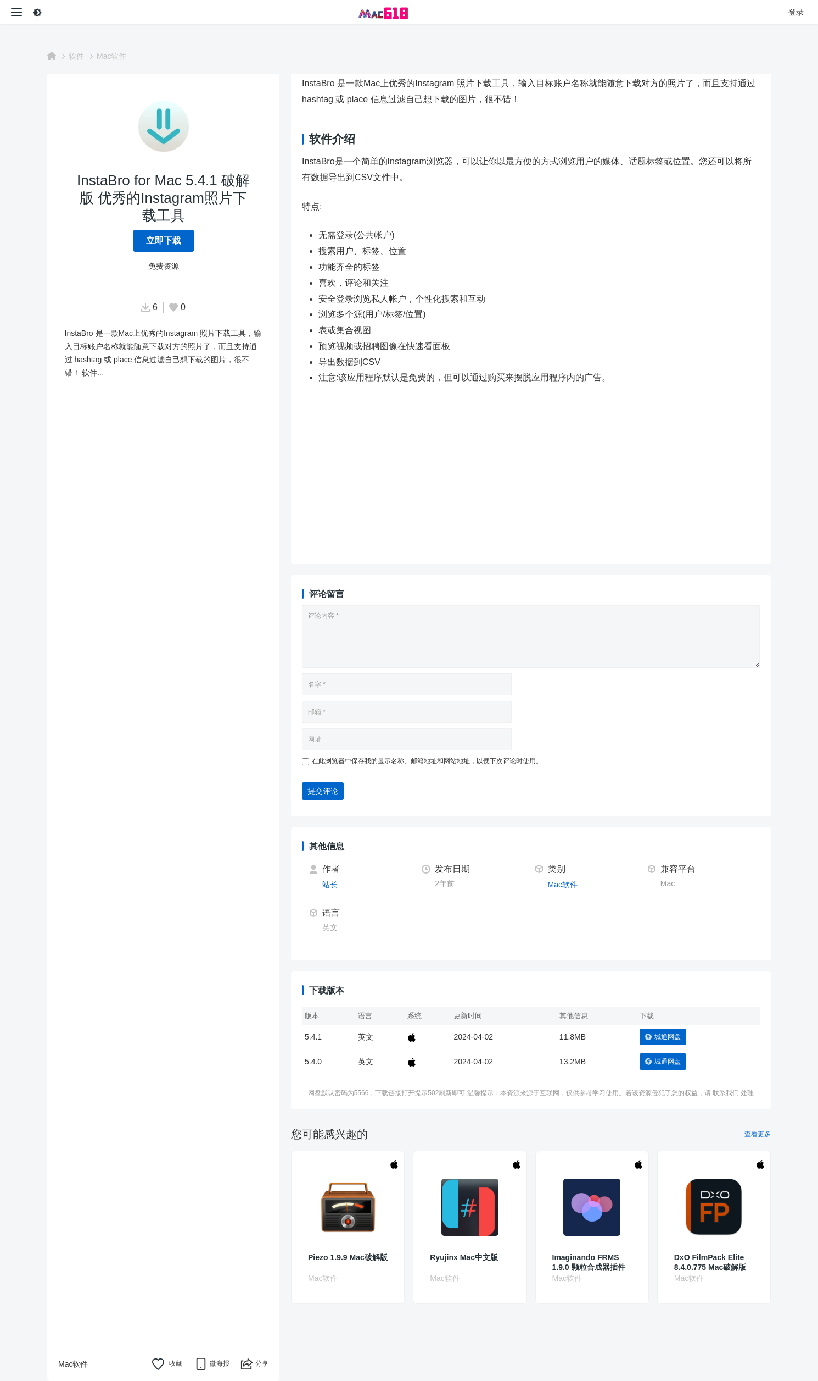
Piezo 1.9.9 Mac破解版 (348, 1257)
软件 (76, 56)
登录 (796, 12)
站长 (330, 884)
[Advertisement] (559, 476)
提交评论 (322, 791)
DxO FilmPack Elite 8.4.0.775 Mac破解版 (710, 1262)
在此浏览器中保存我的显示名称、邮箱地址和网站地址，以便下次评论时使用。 (427, 761)
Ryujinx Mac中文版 (464, 1257)
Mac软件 (111, 56)
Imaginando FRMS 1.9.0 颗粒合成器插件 (588, 1262)
